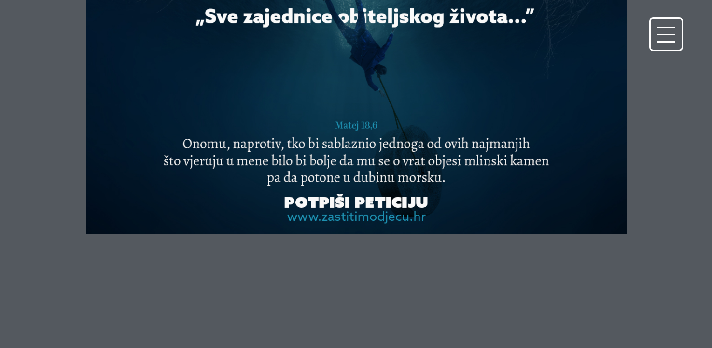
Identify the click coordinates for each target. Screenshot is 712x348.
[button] (666, 34)
